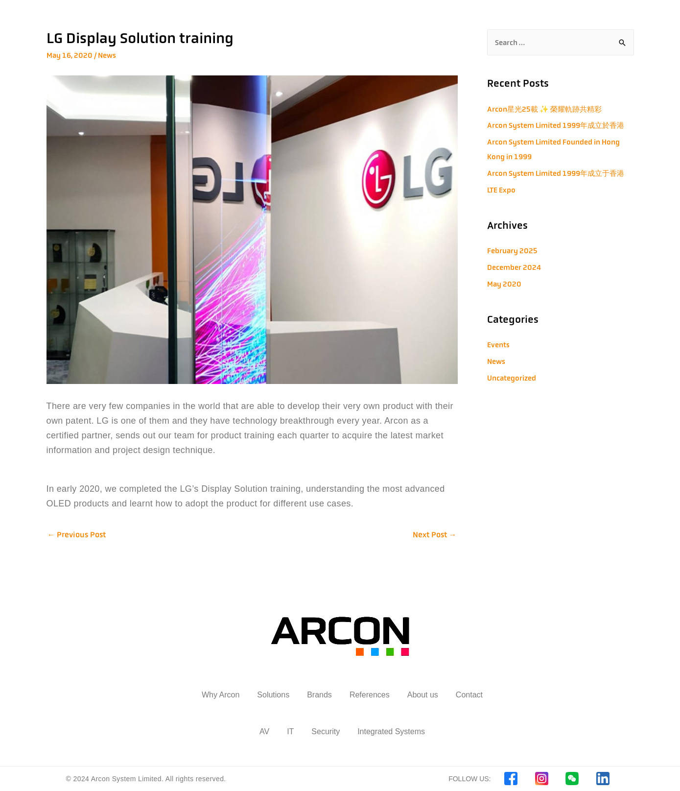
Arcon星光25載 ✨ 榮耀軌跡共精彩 (544, 109)
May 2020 (504, 283)
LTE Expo (501, 189)
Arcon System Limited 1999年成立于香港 (555, 173)
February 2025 (512, 250)
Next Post (435, 534)
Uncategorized (511, 378)
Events (498, 344)
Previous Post (76, 534)
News (107, 55)
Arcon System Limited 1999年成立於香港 (555, 125)
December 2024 (514, 267)
